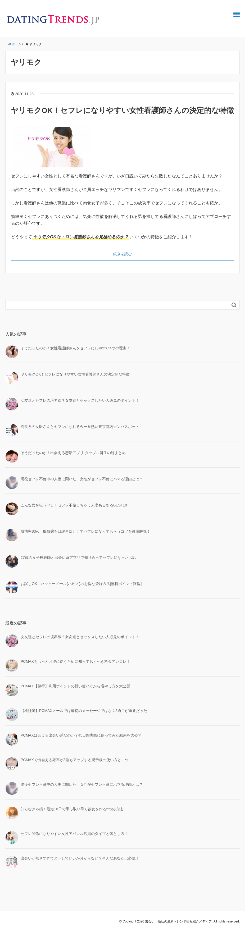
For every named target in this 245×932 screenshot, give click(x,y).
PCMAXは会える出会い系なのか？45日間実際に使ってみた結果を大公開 (81, 735)
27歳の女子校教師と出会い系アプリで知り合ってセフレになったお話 (78, 557)
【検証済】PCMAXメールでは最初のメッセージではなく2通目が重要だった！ (86, 711)
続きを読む (122, 254)
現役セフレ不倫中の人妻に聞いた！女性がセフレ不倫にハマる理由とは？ (82, 479)
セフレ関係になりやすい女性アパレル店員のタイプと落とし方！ (74, 834)
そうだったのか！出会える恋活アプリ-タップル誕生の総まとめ (73, 453)
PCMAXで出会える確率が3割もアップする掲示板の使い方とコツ (75, 760)
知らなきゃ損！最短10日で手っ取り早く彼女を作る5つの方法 (72, 809)
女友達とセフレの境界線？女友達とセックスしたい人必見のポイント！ (80, 400)
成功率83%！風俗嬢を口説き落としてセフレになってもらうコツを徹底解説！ (85, 531)
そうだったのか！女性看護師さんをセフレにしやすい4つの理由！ (75, 348)
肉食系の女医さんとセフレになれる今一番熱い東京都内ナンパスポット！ (82, 426)
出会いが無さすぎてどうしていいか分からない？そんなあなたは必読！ (80, 858)
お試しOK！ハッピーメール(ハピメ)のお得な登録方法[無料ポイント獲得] (81, 584)
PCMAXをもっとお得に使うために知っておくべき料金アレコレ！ (75, 661)
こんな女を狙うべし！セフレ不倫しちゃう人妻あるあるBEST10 (74, 505)
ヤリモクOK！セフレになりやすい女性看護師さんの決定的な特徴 (122, 110)
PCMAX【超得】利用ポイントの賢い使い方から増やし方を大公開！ (77, 686)
